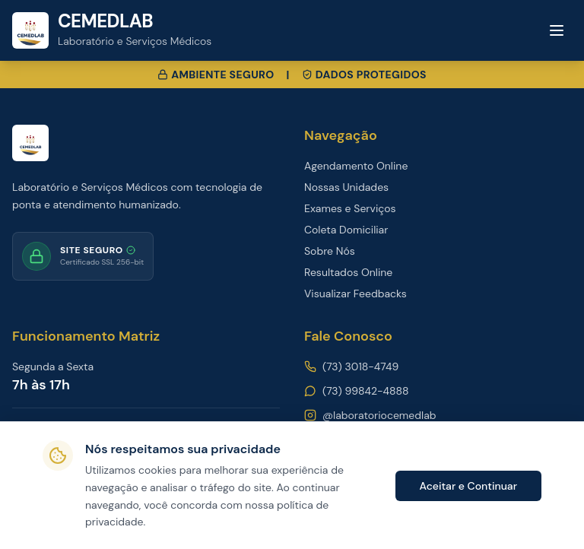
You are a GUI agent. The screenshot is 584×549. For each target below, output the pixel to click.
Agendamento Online (356, 166)
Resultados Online (348, 272)
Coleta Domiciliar (346, 229)
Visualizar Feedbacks (355, 293)
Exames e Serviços (350, 208)
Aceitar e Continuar (468, 486)
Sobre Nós (329, 251)
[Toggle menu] (556, 30)
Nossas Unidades (346, 187)
